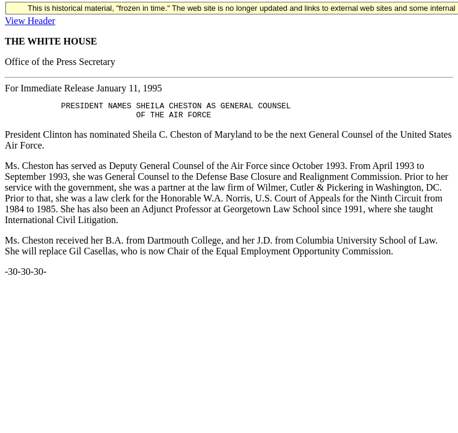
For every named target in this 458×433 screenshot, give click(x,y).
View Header (30, 21)
